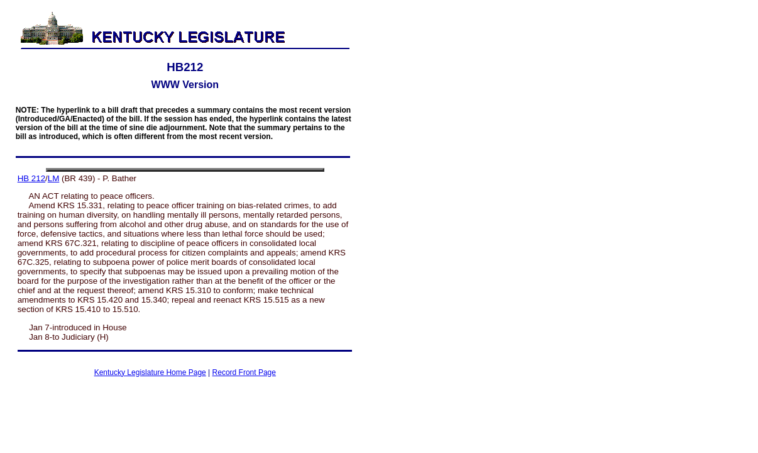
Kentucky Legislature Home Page (150, 372)
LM (54, 178)
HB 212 (31, 178)
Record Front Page (244, 372)
